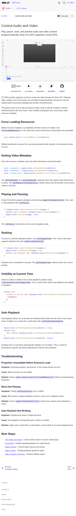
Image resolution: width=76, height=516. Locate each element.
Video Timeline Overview (15, 454)
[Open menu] (72, 16)
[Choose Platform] (7, 8)
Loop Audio (9, 443)
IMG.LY (5, 483)
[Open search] (64, 3)
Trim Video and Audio (13, 440)
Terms (3, 509)
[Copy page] (63, 16)
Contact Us (5, 489)
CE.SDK (4, 16)
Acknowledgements (8, 504)
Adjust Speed (10, 451)
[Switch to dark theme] (59, 3)
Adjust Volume (10, 447)
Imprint (3, 494)
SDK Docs (16, 3)
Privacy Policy (6, 499)
